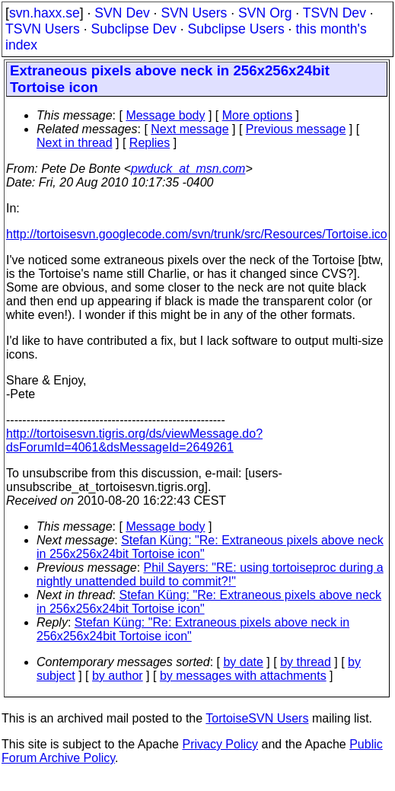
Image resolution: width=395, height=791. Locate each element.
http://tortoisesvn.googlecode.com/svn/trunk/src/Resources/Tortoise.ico (196, 234)
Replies (149, 142)
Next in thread (75, 142)
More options (257, 115)
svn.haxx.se (44, 13)
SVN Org (264, 13)
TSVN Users (42, 29)
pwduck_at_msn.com (188, 168)
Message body (165, 115)
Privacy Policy (220, 744)
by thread (305, 661)
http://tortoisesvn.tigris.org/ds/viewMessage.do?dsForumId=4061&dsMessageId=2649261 (134, 440)
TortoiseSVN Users (256, 718)
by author (117, 675)
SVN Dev (121, 13)
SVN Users (194, 13)
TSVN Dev (334, 13)
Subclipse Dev (133, 29)
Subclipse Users (236, 29)
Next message (189, 129)
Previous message (296, 129)
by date (243, 661)
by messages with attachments (243, 675)
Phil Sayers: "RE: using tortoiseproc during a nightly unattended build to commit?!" (210, 574)
